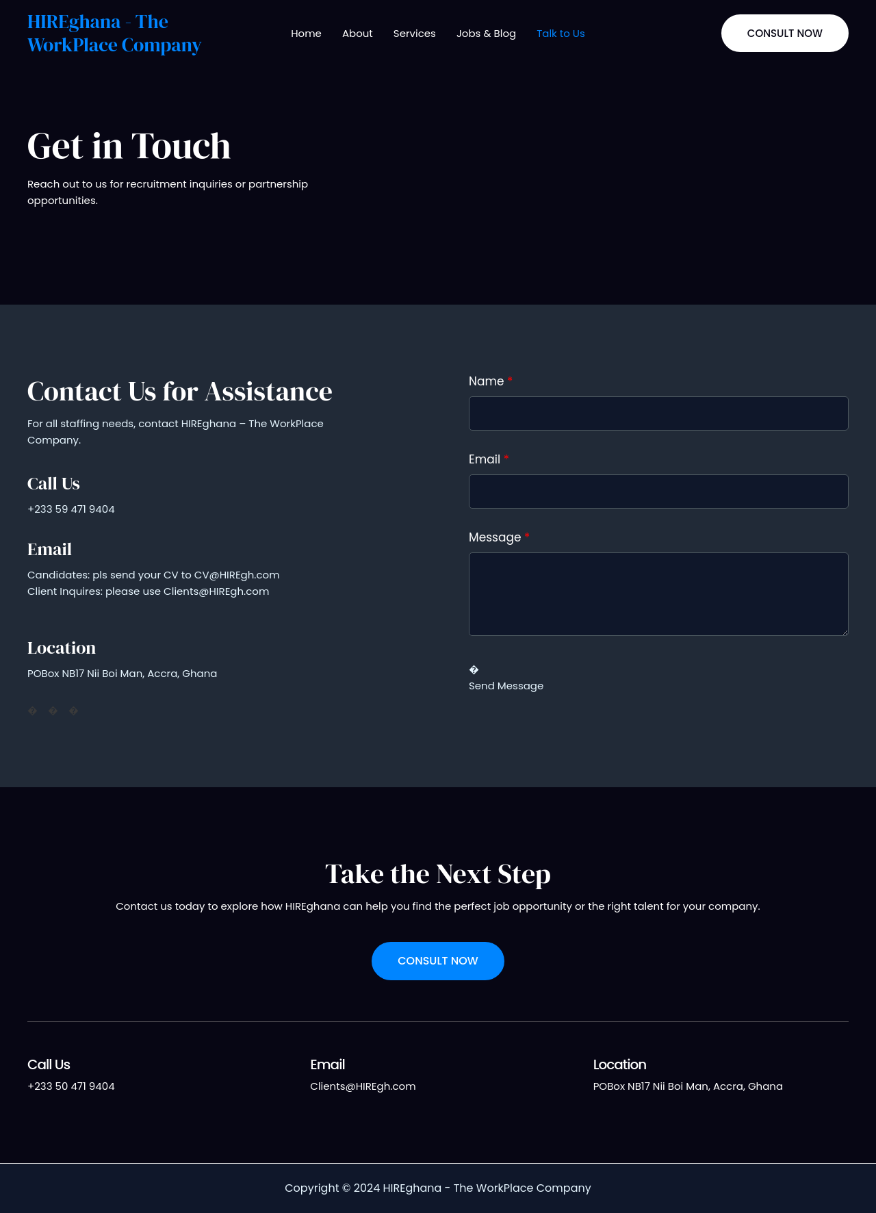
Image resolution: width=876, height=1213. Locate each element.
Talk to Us (561, 33)
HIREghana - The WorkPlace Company (114, 33)
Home (306, 33)
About (357, 33)
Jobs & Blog (486, 33)
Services (415, 33)
